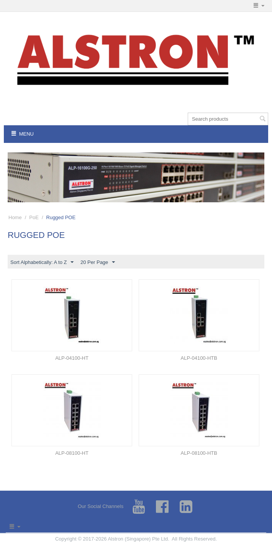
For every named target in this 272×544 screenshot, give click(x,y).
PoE (34, 217)
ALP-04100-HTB (199, 358)
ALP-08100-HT (71, 453)
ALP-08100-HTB (199, 453)
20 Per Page (97, 262)
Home (15, 217)
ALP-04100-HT (71, 358)
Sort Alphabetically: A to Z (42, 262)
